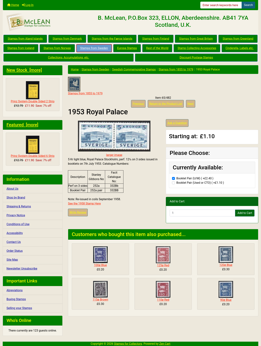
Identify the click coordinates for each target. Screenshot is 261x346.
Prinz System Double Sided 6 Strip (33, 147)
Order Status (15, 251)
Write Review (78, 212)
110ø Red (163, 299)
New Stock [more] (24, 70)
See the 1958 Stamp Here (84, 203)
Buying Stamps (16, 299)
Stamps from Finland (155, 38)
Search (248, 5)
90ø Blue (225, 300)
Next (191, 103)
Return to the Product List (165, 103)
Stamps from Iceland (20, 48)
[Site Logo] (45, 22)
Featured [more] (22, 124)
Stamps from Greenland (238, 38)
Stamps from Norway (57, 48)
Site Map (12, 259)
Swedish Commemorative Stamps (134, 69)
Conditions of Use (18, 224)
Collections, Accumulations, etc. (68, 57)
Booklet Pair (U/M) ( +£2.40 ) (194, 178)
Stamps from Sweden (94, 48)
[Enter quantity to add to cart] (202, 213)
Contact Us (14, 242)
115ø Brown (100, 299)
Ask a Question (177, 123)
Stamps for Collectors (128, 343)
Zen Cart (164, 343)
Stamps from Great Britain (196, 38)
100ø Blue (100, 265)
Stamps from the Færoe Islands (112, 38)
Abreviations (15, 290)
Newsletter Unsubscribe (22, 268)
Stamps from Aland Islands (25, 38)
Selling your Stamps (19, 308)
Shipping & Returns (19, 206)
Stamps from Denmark (67, 38)
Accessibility (15, 233)
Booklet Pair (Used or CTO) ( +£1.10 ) (200, 182)
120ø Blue (225, 265)
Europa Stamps (127, 48)
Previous (138, 103)
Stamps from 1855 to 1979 (176, 69)
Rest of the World (157, 48)
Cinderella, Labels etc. (239, 48)
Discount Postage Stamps (196, 57)
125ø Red (163, 265)
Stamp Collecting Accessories (197, 48)
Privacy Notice (16, 215)
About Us (12, 188)
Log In (28, 5)
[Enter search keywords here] (221, 5)
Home (13, 5)
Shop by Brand (16, 197)
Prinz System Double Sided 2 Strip (33, 92)
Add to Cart (244, 213)
